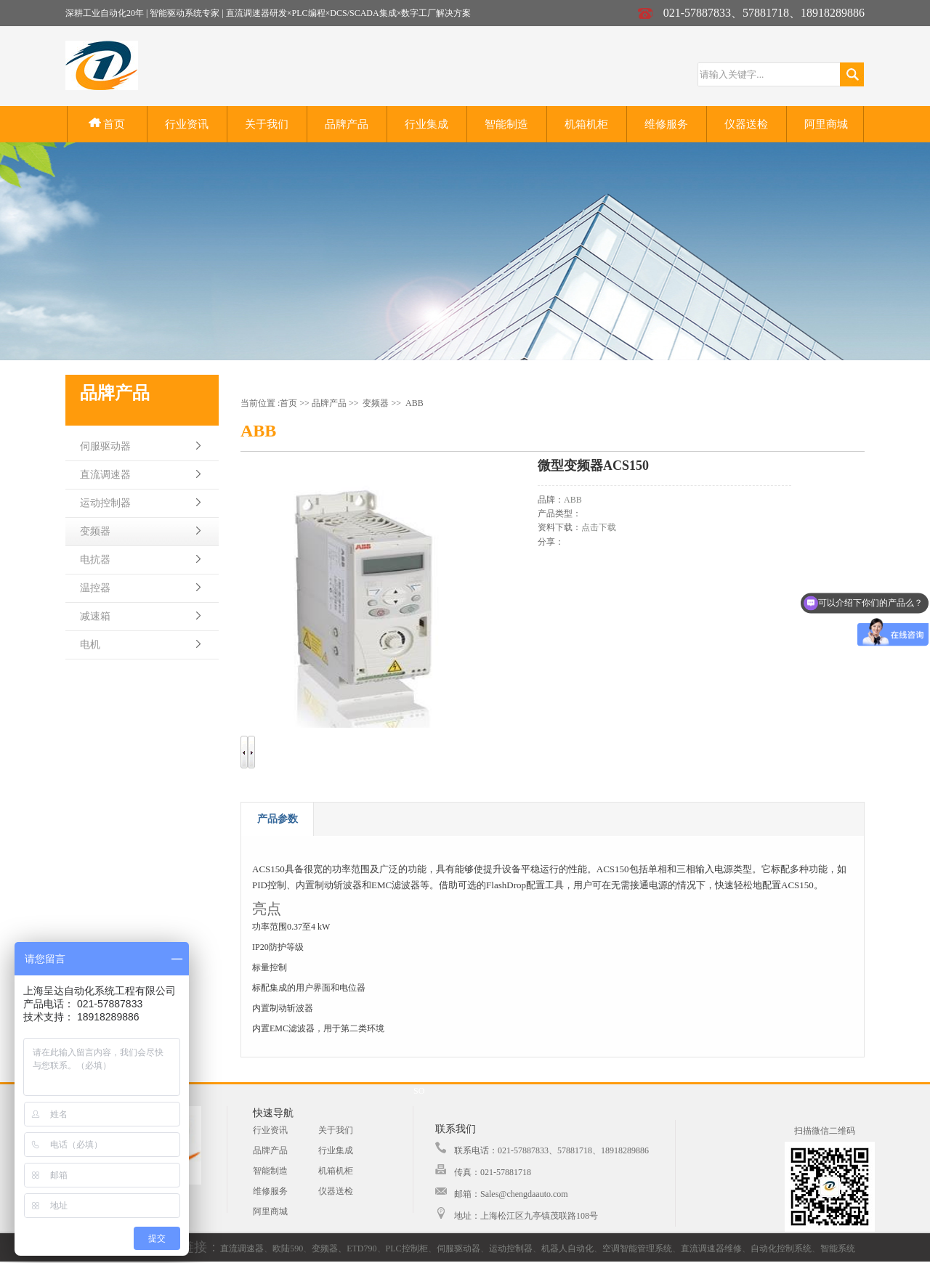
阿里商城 (826, 124)
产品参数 (277, 818)
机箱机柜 (586, 124)
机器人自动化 (567, 1248)
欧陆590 (287, 1248)
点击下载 (598, 527)
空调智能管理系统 (637, 1248)
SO (418, 1091)
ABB (414, 403)
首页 (107, 124)
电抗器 (95, 559)
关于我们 (266, 124)
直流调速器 (105, 474)
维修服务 (666, 124)
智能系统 (837, 1248)
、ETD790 (357, 1248)
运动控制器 (105, 503)
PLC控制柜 (407, 1248)
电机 (90, 644)
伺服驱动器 (105, 446)
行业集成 (426, 124)
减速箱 (95, 616)
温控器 (95, 587)
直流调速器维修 (711, 1248)
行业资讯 (187, 124)
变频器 (95, 531)
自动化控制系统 (781, 1248)
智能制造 (506, 124)
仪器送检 (746, 124)
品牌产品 (346, 124)
